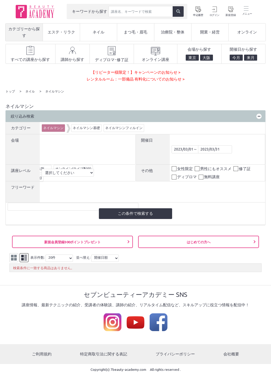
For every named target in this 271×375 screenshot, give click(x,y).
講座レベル (21, 170)
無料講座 (209, 177)
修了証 (242, 168)
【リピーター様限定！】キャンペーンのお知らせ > (135, 72)
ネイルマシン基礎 (86, 127)
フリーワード (23, 187)
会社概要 (231, 353)
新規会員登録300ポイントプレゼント (72, 242)
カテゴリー (21, 127)
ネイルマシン (53, 127)
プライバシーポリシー (175, 353)
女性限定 (182, 168)
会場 (15, 140)
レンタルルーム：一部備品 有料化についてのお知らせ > (135, 79)
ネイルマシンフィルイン (124, 127)
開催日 (147, 140)
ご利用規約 (42, 353)
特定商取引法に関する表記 (103, 353)
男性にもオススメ (213, 168)
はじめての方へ (199, 242)
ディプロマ (184, 177)
